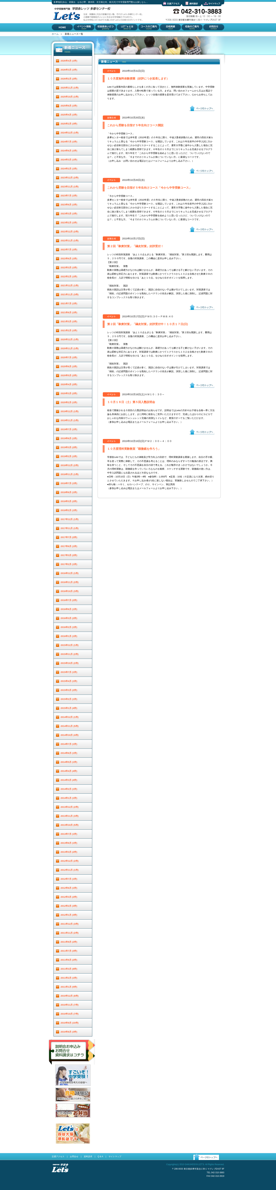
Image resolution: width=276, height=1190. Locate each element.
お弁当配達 (61, 1120)
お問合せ (207, 34)
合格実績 (164, 34)
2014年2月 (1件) (69, 789)
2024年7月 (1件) (69, 141)
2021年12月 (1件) (70, 285)
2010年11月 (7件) (70, 1004)
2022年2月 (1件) (69, 276)
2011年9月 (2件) (69, 942)
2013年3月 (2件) (69, 852)
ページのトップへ (198, 113)
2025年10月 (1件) (70, 96)
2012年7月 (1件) (69, 879)
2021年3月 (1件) (69, 321)
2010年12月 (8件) (70, 995)
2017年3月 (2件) (69, 555)
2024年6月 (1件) (69, 150)
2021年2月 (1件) (69, 330)
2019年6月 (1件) (69, 438)
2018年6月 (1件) (69, 492)
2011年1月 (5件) (69, 986)
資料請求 (186, 9)
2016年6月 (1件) (69, 609)
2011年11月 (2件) (70, 933)
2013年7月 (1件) (69, 834)
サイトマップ (209, 9)
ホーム (55, 34)
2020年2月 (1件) (69, 402)
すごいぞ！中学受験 (65, 1088)
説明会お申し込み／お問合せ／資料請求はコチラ (72, 1069)
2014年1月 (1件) (69, 798)
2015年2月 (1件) (69, 699)
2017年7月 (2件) (69, 537)
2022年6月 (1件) (69, 258)
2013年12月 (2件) (70, 807)
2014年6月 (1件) (69, 753)
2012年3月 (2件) (69, 897)
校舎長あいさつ (103, 34)
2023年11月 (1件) (70, 186)
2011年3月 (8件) (69, 969)
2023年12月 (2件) (70, 177)
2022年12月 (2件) (70, 231)
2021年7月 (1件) (69, 303)
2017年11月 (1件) (70, 528)
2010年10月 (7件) (70, 1013)
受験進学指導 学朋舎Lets (60, 1178)
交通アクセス (168, 9)
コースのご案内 (146, 34)
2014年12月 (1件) (70, 717)
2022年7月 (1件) (69, 249)
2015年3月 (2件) (69, 690)
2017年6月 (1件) (69, 546)
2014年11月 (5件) (70, 726)
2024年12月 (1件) (70, 132)
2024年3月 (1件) (69, 159)
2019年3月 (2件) (69, 447)
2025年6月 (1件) (69, 105)
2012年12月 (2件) (70, 861)
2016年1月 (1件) (69, 636)
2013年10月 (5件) (70, 825)
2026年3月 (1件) (69, 69)
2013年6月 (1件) (69, 843)
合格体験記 (61, 1104)
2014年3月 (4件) (69, 780)
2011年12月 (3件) (70, 924)
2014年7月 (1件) (69, 744)
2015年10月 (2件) (70, 663)
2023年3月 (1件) (69, 213)
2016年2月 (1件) (69, 627)
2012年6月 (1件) (69, 888)
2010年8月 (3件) (69, 1031)
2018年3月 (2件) (69, 501)
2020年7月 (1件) (69, 357)
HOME (55, 34)
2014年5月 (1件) (69, 762)
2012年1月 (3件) (69, 915)
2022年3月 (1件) (69, 267)
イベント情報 (80, 34)
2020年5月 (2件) (69, 375)
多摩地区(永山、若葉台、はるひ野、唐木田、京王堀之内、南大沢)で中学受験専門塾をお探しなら (66, 31)
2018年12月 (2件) (70, 465)
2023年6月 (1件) (69, 204)
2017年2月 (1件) (69, 564)
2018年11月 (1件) (70, 474)
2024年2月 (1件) (69, 168)
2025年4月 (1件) (69, 114)
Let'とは (121, 34)
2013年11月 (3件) (70, 816)
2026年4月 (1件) (69, 60)
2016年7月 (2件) (69, 600)
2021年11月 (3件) (70, 294)
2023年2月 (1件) (69, 222)
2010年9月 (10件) (70, 1022)
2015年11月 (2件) (70, 654)
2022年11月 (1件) (70, 240)
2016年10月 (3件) (70, 591)
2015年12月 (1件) (70, 645)
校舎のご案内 (188, 34)
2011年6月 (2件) (69, 960)
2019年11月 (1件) (70, 420)
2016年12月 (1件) (70, 573)
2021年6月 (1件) (69, 312)
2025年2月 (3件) (69, 123)
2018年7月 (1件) (69, 483)
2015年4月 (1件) (69, 681)
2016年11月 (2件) (70, 582)
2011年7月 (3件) (69, 951)
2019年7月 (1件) (69, 429)
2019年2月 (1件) (69, 456)
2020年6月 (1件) (69, 366)
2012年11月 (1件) (70, 870)
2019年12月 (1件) (70, 411)
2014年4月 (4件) (69, 771)
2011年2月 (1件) (69, 978)
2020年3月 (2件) (69, 393)
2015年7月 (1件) (69, 672)
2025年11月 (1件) (70, 87)
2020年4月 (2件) (69, 384)
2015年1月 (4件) (69, 708)
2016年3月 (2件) (69, 618)
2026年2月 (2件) (69, 78)
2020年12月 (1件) (70, 339)
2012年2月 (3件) (69, 906)
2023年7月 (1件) (69, 195)
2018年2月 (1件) (69, 510)
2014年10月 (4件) (70, 735)
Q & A (100, 1156)
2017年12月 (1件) (70, 519)
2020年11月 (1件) (70, 348)
